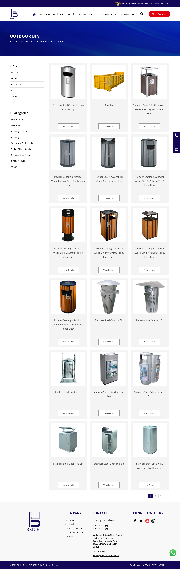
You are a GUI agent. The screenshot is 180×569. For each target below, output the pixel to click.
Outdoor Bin (58, 41)
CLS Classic (16, 84)
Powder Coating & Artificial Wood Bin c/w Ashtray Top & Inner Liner (150, 181)
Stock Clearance (159, 14)
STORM (14, 96)
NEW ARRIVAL (47, 14)
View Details (68, 126)
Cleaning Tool (17, 137)
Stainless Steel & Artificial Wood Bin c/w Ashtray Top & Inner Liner (149, 109)
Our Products (84, 14)
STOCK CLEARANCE (74, 532)
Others (14, 166)
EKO (13, 90)
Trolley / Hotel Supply (21, 149)
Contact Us (128, 14)
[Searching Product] (142, 14)
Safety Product (18, 161)
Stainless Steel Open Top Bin (68, 463)
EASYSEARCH (158, 565)
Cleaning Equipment (20, 131)
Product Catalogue (73, 528)
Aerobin (69, 536)
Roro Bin (108, 105)
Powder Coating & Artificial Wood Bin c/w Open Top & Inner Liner (68, 181)
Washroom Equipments (22, 143)
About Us (65, 14)
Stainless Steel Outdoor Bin (109, 320)
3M (12, 102)
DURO (14, 78)
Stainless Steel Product (21, 155)
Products (26, 41)
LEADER (14, 72)
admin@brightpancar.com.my (106, 555)
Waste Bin (41, 41)
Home (13, 41)
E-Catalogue (109, 14)
